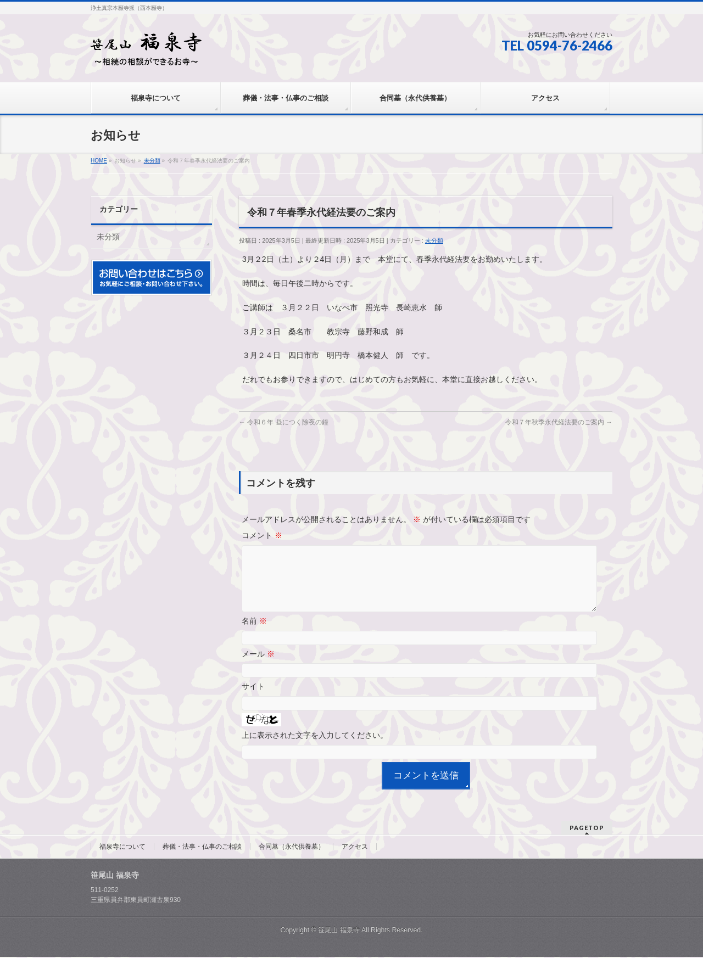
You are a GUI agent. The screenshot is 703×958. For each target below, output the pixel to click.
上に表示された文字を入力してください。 (315, 748)
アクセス (355, 847)
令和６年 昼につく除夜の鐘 (283, 422)
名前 (254, 634)
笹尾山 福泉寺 (338, 931)
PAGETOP (587, 828)
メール (258, 667)
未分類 (434, 240)
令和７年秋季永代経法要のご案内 (558, 422)
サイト (253, 699)
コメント (262, 535)
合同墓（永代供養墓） (292, 847)
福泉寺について (122, 847)
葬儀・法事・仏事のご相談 (202, 847)
